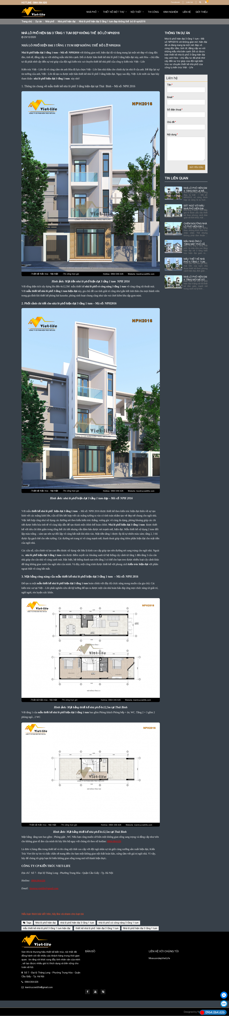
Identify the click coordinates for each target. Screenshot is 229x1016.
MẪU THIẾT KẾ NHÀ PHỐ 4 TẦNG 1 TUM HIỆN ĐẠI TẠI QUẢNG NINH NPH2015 (195, 260)
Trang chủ (26, 21)
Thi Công (153, 12)
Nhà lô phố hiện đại (45, 923)
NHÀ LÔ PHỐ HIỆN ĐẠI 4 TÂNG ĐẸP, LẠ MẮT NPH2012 (195, 189)
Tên (169, 85)
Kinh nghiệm (170, 12)
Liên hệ (189, 2)
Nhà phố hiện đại (66, 21)
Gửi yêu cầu (196, 167)
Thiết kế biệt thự (113, 12)
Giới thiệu (202, 12)
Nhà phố (92, 12)
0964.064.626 (40, 2)
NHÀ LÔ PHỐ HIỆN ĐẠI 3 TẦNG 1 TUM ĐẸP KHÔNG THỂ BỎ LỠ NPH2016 (112, 21)
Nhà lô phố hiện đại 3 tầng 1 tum (140, 928)
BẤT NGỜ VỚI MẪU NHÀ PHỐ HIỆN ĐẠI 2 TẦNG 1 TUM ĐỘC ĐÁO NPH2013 (194, 207)
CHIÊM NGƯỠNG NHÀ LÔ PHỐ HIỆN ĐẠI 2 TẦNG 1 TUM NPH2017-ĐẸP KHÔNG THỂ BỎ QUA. (196, 225)
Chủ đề (171, 122)
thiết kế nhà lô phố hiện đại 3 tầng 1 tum (97, 928)
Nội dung (172, 134)
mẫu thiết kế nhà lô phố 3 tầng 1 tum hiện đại (47, 928)
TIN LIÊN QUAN (176, 178)
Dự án (38, 21)
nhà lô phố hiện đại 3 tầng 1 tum (77, 923)
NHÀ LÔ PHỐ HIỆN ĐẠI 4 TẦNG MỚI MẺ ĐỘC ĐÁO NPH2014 (195, 278)
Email (170, 97)
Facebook (175, 2)
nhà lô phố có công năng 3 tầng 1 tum (119, 923)
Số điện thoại (174, 109)
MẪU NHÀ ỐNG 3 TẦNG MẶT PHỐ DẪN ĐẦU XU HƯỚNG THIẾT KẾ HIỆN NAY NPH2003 (195, 243)
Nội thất (136, 12)
